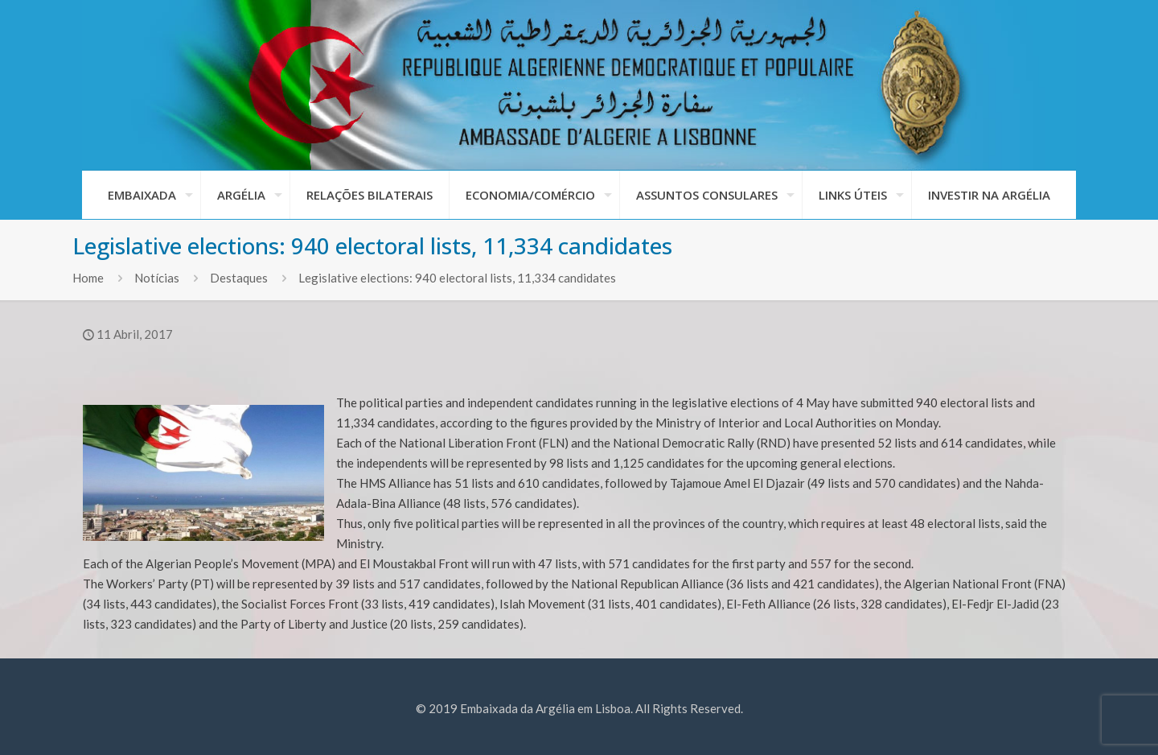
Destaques (239, 277)
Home (88, 277)
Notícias (156, 277)
